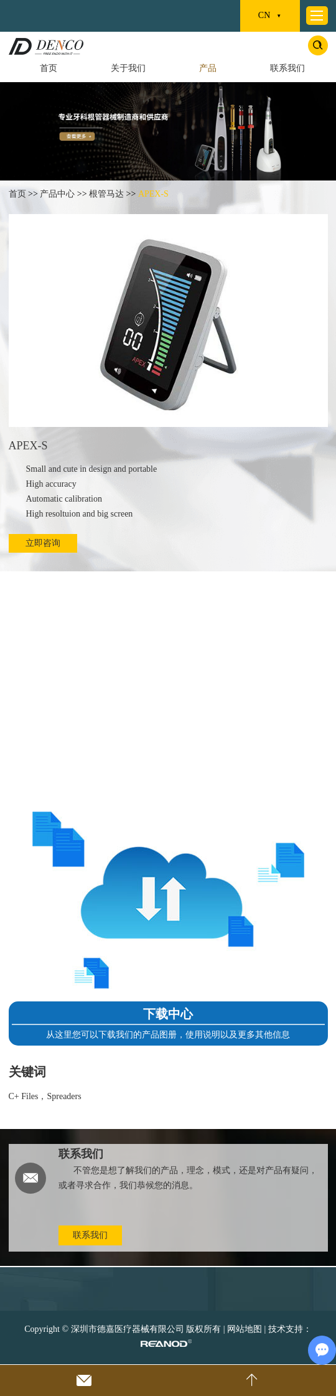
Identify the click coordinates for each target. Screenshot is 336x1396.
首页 (48, 68)
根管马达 (106, 194)
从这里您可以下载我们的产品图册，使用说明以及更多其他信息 (168, 1034)
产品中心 (57, 194)
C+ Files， (28, 1096)
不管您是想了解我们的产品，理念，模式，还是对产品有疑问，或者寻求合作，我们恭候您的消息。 (187, 1178)
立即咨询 (43, 543)
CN (269, 16)
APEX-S (153, 194)
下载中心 (168, 1014)
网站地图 (244, 1329)
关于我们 (128, 68)
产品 (208, 68)
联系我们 (287, 68)
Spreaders (64, 1096)
